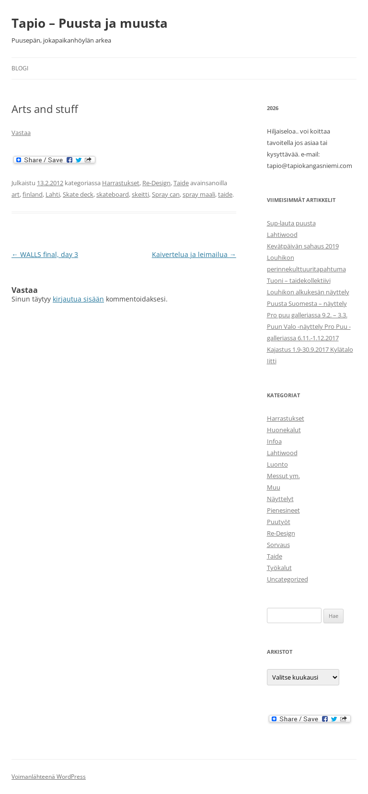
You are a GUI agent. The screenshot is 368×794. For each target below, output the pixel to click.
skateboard (112, 194)
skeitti (140, 194)
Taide (181, 183)
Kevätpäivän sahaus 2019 (303, 246)
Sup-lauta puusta (291, 223)
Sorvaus (278, 544)
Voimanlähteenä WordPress (49, 776)
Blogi (20, 68)
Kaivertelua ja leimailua (194, 254)
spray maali (199, 194)
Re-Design (156, 183)
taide (225, 194)
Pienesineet (283, 510)
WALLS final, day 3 (45, 254)
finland (33, 194)
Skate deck (78, 194)
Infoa (274, 441)
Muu (273, 487)
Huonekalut (284, 429)
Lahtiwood (282, 234)
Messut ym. (283, 475)
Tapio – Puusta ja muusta (90, 23)
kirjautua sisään (78, 298)
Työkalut (279, 567)
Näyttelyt (280, 498)
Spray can (166, 194)
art (16, 194)
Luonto (277, 464)
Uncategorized (287, 579)
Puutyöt (278, 521)
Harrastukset (120, 183)
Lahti (53, 194)
